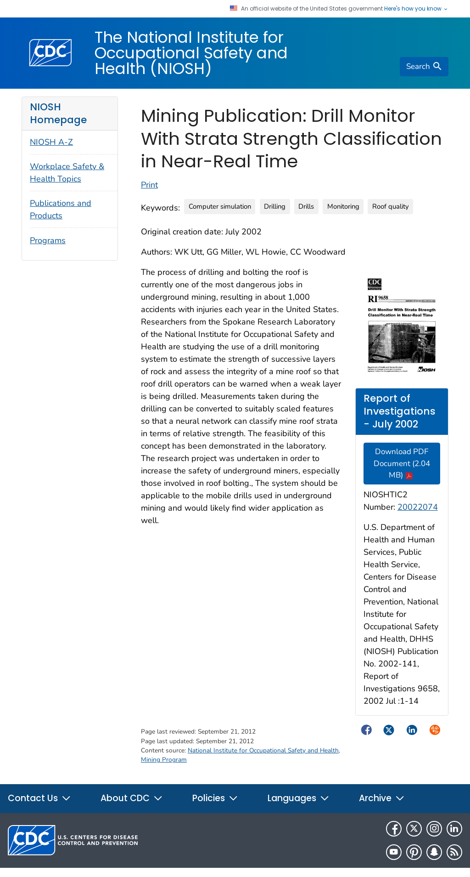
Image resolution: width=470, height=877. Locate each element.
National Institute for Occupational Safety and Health (263, 750)
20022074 (417, 507)
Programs (48, 240)
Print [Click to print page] (149, 184)
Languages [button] (299, 798)
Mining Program (164, 759)
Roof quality (390, 206)
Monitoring (343, 206)
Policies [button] (215, 798)
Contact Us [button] (39, 798)
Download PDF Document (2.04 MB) (402, 463)
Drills (306, 206)
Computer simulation (220, 206)
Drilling (274, 206)
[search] (424, 66)
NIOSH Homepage (58, 113)
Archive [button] (382, 798)
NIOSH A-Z (51, 142)
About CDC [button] (132, 798)
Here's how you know (416, 9)
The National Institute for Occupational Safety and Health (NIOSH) (191, 52)
